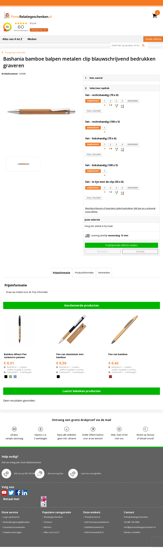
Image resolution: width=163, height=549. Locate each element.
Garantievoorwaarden (14, 527)
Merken (32, 39)
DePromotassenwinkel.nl (97, 522)
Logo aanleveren (11, 517)
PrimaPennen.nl (92, 517)
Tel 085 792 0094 (131, 522)
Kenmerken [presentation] (104, 272)
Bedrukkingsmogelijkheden (16, 522)
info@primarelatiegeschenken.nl (140, 527)
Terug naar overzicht (15, 52)
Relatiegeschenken (53, 517)
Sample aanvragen (12, 532)
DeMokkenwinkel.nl (94, 527)
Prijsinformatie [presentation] (61, 272)
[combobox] (126, 45)
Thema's (48, 522)
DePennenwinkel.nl (94, 532)
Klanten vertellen (132, 532)
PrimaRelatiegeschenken (136, 517)
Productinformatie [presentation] (84, 272)
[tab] (61, 272)
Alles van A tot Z (12, 39)
